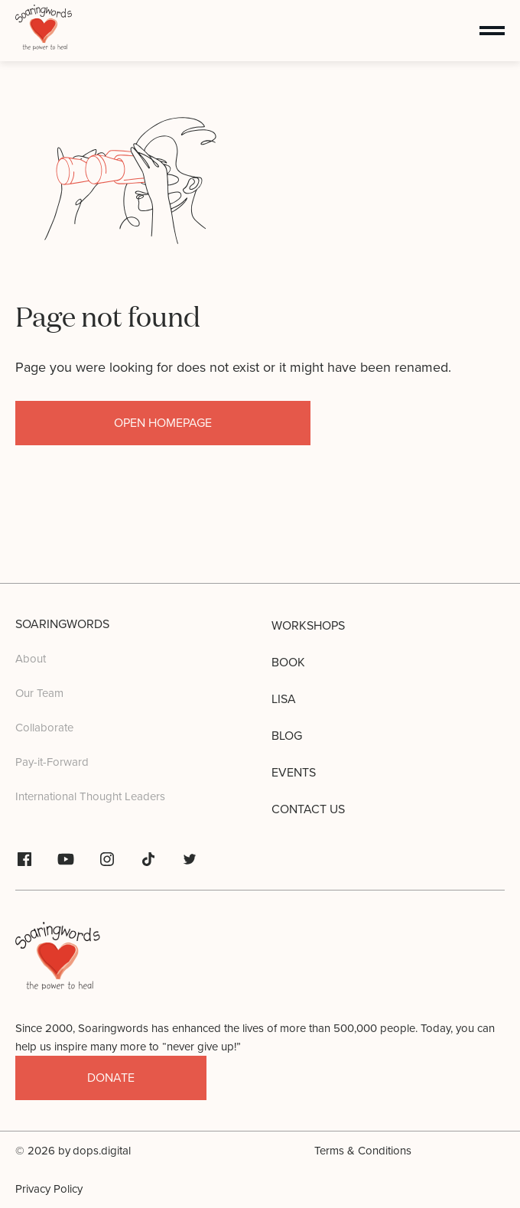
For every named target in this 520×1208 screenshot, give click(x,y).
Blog (286, 736)
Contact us (308, 809)
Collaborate (44, 727)
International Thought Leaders (90, 796)
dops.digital (102, 1151)
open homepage (163, 423)
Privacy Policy (49, 1189)
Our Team (39, 693)
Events (293, 772)
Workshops (308, 625)
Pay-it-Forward (52, 762)
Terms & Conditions (362, 1151)
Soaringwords (62, 624)
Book (288, 662)
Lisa (283, 699)
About (30, 659)
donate (111, 1078)
